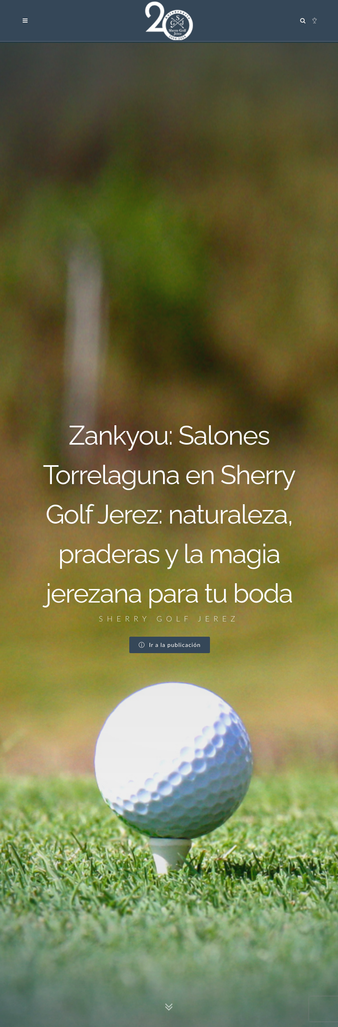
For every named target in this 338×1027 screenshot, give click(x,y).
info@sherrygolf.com (54, 902)
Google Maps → (42, 893)
